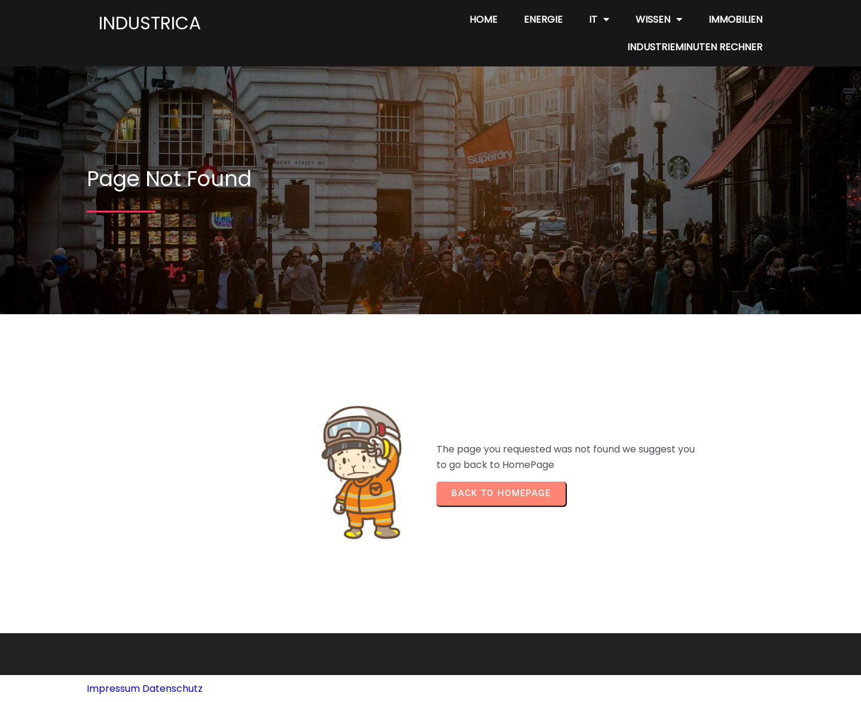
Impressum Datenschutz (145, 688)
